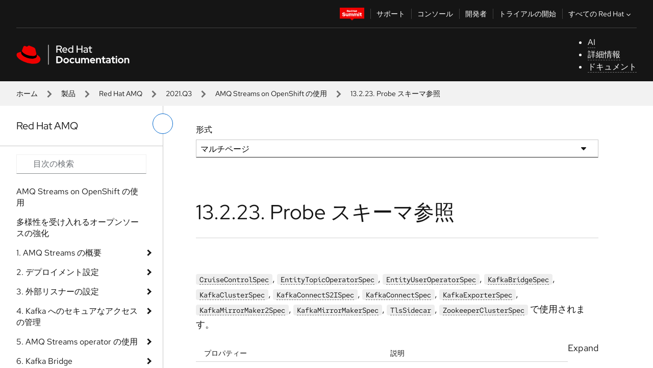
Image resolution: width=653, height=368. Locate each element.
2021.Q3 (179, 93)
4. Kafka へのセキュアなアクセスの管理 (77, 317)
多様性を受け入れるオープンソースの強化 (77, 228)
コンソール (435, 13)
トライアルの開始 (527, 13)
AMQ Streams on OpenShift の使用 (271, 93)
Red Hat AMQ (120, 93)
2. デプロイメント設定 (57, 272)
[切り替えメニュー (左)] (163, 123)
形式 (204, 129)
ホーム (27, 93)
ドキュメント (612, 66)
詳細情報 (604, 54)
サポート (390, 13)
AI (591, 42)
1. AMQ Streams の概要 (59, 252)
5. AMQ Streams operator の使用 (77, 341)
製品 (68, 93)
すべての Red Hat (600, 13)
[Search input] (81, 164)
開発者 (476, 13)
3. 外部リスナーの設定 (57, 291)
